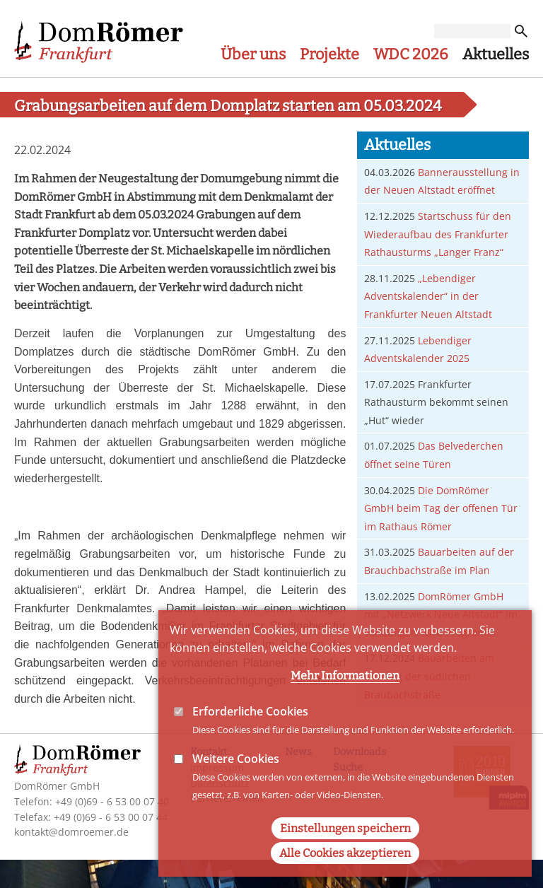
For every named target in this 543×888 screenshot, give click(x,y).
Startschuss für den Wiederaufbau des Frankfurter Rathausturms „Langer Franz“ (437, 234)
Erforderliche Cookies (250, 736)
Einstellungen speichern (345, 853)
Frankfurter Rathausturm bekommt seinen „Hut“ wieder (436, 402)
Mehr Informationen (345, 701)
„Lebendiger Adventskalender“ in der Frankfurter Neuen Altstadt (428, 296)
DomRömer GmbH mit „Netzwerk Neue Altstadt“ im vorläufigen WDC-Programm (441, 614)
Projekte (329, 54)
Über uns (253, 54)
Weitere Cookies (235, 785)
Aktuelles (495, 54)
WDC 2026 (410, 54)
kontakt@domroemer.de (71, 832)
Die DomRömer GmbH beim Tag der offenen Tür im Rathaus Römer (441, 508)
